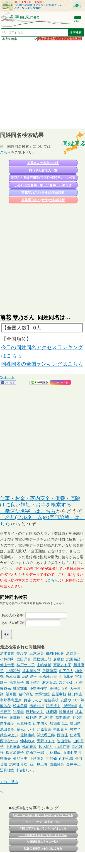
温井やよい (68, 683)
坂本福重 (13, 677)
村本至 (75, 729)
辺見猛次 (7, 770)
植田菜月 (60, 729)
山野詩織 (70, 706)
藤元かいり (26, 729)
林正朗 (51, 712)
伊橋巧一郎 (35, 753)
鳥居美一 (73, 653)
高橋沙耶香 (48, 677)
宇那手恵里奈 (11, 700)
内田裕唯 (46, 717)
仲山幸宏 (7, 665)
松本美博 (20, 706)
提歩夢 (22, 653)
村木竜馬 (49, 683)
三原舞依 (24, 723)
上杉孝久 (36, 759)
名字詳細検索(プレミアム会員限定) (60, 38)
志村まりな (18, 764)
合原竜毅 (59, 694)
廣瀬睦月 (16, 717)
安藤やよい (70, 700)
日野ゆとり (35, 712)
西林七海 (66, 759)
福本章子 (16, 683)
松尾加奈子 (15, 753)
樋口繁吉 (75, 694)
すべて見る (9, 782)
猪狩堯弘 (26, 694)
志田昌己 (73, 659)
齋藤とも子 (62, 665)
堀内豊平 (29, 677)
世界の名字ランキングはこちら (43, 848)
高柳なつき (59, 688)
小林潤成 (53, 753)
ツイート (7, 377)
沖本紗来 (27, 741)
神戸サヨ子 (26, 665)
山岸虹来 (62, 747)
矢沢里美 (20, 759)
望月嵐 (11, 694)
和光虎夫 (53, 706)
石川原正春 (38, 764)
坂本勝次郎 (31, 671)
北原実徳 (44, 729)
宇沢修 (51, 759)
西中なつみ (9, 741)
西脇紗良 (57, 764)
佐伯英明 (51, 700)
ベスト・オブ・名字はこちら (43, 822)
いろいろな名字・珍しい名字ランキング (43, 185)
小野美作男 (38, 688)
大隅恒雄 (42, 694)
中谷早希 (13, 747)
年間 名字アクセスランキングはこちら (42, 828)
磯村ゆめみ (55, 653)
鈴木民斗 (46, 747)
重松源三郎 (42, 659)
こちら (5, 152)
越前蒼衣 (29, 747)
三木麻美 (36, 653)
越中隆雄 (62, 717)
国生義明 (7, 723)
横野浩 (31, 717)
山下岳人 (66, 671)
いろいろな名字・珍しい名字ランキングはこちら (43, 815)
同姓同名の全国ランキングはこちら (42, 364)
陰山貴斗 (64, 741)
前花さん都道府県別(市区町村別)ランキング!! (43, 177)
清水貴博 (7, 653)
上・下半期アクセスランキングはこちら (43, 835)
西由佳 (62, 735)
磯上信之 (33, 683)
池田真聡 (7, 729)
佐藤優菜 (49, 671)
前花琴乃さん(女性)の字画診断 (43, 200)
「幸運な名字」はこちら (28, 511)
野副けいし (26, 770)
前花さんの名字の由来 (43, 163)
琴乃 (17, 317)
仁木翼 (75, 735)
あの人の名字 (12, 615)
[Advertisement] (42, 84)
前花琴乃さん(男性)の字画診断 (43, 192)
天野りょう (46, 741)
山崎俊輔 (44, 665)
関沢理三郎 (46, 735)
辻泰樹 (18, 712)
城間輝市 (20, 688)
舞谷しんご (33, 700)
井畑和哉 (13, 671)
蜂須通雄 (66, 712)
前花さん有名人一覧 (43, 170)
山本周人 (40, 723)
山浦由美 (70, 753)
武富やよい (9, 735)
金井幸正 (73, 764)
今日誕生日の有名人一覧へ (43, 841)
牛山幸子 (66, 677)
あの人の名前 (12, 623)
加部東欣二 (59, 723)
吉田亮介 (24, 659)
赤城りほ (36, 706)
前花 (5, 317)
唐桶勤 (58, 659)
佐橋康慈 (27, 735)
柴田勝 (75, 723)
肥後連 (77, 717)
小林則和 (7, 659)
